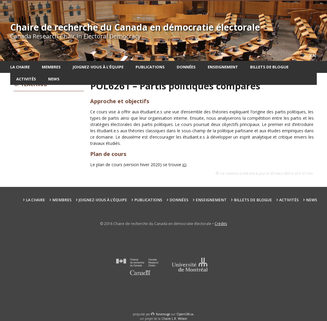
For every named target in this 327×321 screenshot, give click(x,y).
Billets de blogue (269, 67)
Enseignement (223, 67)
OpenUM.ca (184, 314)
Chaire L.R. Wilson (174, 318)
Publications (150, 67)
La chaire (20, 67)
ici (184, 164)
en (313, 55)
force (163, 314)
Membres (51, 67)
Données (186, 67)
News (54, 79)
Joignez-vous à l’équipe (98, 67)
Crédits (221, 223)
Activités (26, 79)
